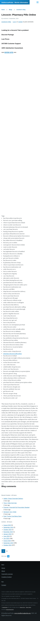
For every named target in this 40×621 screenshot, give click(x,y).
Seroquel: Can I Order (9, 512)
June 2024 (6, 536)
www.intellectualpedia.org (22, 613)
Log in (14, 22)
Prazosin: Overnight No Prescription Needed (16, 507)
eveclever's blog (20, 9)
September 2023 (8, 527)
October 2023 (7, 529)
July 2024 (6, 538)
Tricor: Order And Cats (10, 503)
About (3, 571)
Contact (3, 585)
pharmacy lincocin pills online (12, 353)
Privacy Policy (28, 607)
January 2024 (7, 534)
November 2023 (8, 532)
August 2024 (7, 540)
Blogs (10, 9)
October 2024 (7, 545)
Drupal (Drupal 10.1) (10, 609)
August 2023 (7, 525)
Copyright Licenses (7, 574)
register (20, 22)
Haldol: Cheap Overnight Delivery (13, 498)
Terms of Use (22, 607)
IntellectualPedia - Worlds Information (14, 2)
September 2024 (8, 543)
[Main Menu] (37, 2)
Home (3, 9)
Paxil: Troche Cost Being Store (12, 516)
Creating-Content (6, 577)
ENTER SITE (9, 52)
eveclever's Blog (6, 22)
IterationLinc (4, 607)
